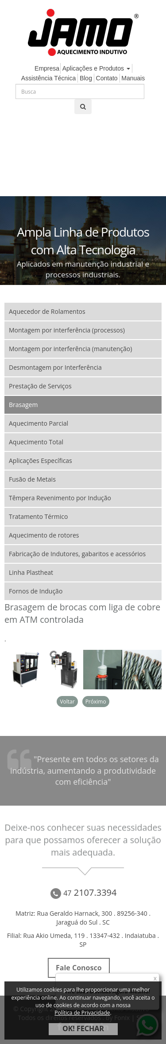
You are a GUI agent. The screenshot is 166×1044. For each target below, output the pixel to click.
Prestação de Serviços (40, 386)
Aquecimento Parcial (38, 423)
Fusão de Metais (32, 479)
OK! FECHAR (83, 1028)
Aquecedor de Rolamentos (47, 311)
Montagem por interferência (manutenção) (70, 348)
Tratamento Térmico (38, 516)
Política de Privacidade (82, 1012)
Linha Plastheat (31, 572)
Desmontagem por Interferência (55, 367)
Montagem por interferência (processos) (67, 330)
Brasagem (23, 404)
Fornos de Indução (35, 591)
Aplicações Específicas (40, 460)
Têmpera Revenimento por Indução (60, 498)
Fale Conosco (78, 967)
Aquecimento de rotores (44, 535)
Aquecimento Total (36, 442)
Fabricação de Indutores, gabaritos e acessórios (77, 554)
